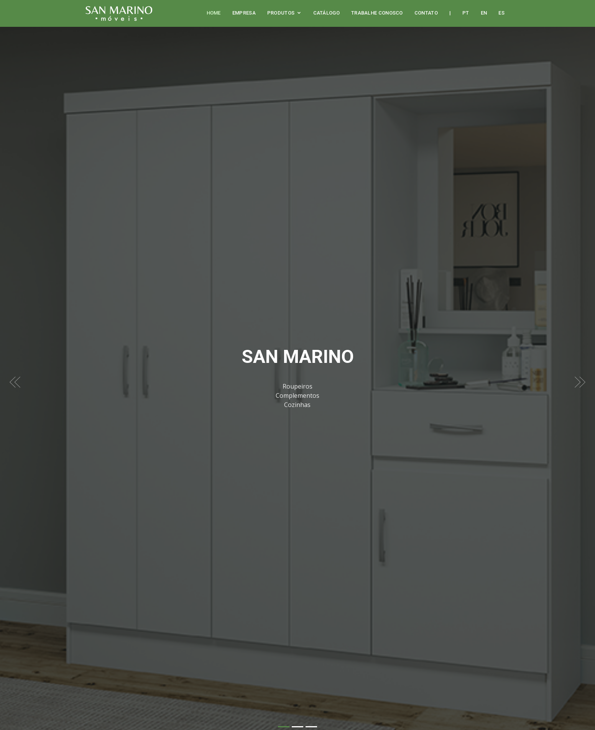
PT (465, 13)
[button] (15, 375)
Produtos (280, 13)
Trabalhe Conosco (377, 13)
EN (484, 13)
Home (214, 13)
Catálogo (326, 13)
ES (501, 13)
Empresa (244, 13)
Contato (426, 13)
